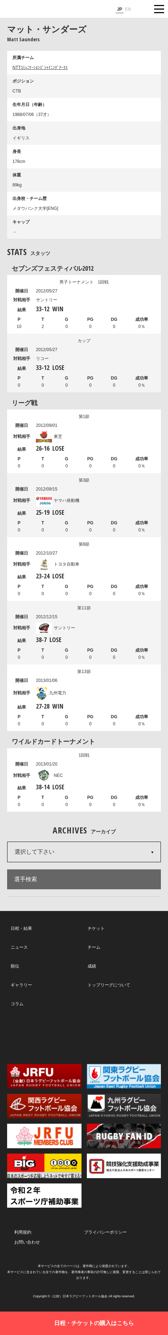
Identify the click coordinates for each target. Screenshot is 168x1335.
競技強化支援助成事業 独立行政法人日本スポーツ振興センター (124, 1166)
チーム (94, 947)
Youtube (131, 1035)
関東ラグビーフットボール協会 (124, 1076)
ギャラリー (21, 984)
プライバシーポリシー (105, 1232)
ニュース (19, 947)
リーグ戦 (24, 402)
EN (128, 9)
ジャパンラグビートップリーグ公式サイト (26, 9)
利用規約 (22, 1232)
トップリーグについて (109, 984)
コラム (17, 1003)
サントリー (55, 627)
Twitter (35, 1035)
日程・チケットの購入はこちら (94, 1323)
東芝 (49, 436)
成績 (92, 966)
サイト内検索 (141, 9)
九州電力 (51, 692)
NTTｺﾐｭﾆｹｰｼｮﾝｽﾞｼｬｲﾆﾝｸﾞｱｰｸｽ (40, 67)
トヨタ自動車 (57, 564)
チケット (96, 928)
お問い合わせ (27, 1242)
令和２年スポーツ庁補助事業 (44, 1195)
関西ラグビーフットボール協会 (44, 1106)
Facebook (83, 1035)
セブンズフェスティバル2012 (53, 268)
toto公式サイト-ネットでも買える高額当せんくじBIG (44, 1166)
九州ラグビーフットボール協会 (124, 1106)
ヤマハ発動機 (57, 500)
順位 (15, 966)
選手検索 (25, 879)
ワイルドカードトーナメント (53, 741)
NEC (49, 775)
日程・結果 (21, 928)
